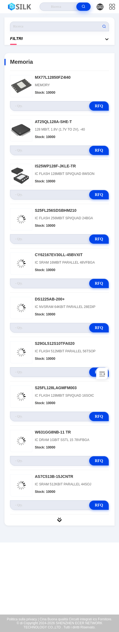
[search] (83, 6)
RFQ (99, 106)
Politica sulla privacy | (23, 619)
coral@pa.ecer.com (63, 589)
